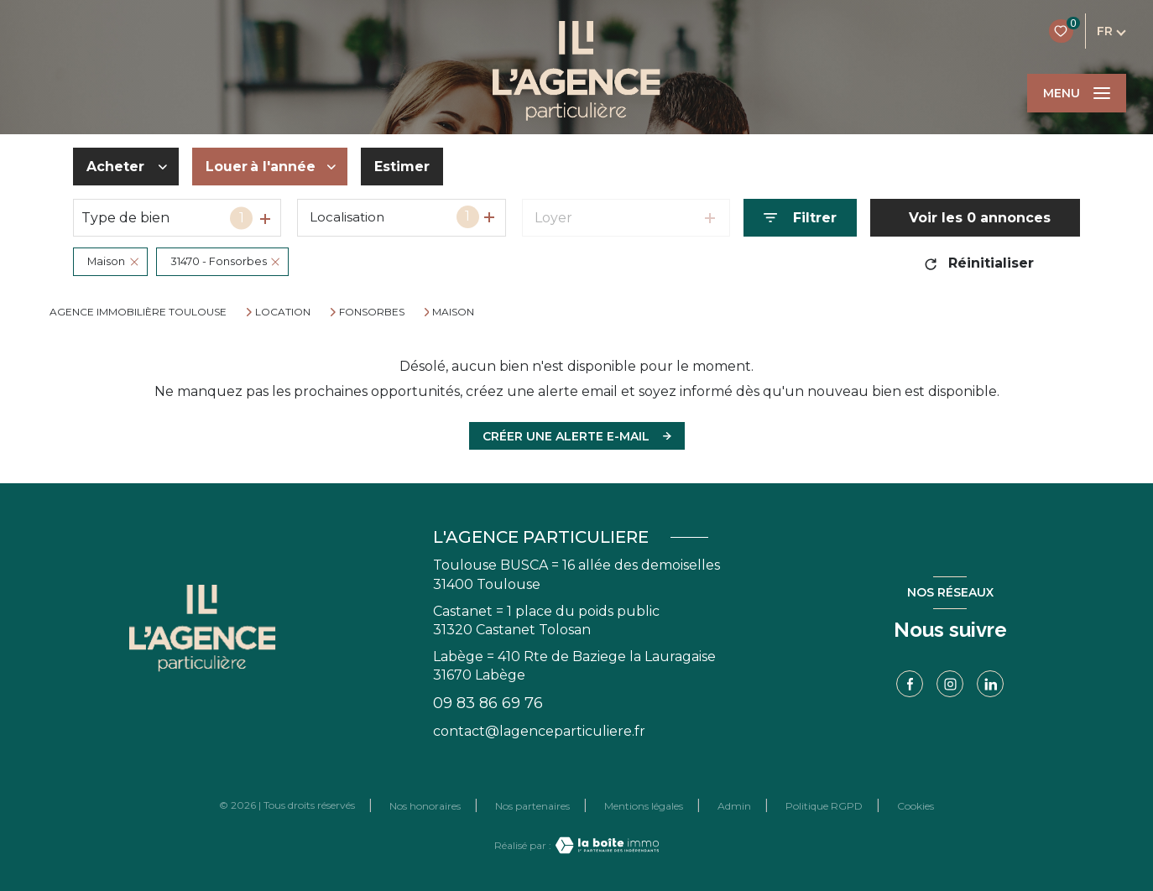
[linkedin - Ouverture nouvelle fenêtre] (990, 683)
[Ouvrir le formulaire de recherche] (800, 218)
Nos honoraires (425, 806)
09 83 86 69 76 (488, 703)
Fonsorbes (371, 312)
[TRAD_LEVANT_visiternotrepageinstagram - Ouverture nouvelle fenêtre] (949, 683)
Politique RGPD (824, 806)
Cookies (915, 806)
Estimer (402, 167)
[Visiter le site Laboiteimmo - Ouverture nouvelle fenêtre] (605, 845)
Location (282, 312)
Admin (734, 806)
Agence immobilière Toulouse (138, 311)
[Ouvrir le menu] (1076, 93)
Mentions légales (643, 806)
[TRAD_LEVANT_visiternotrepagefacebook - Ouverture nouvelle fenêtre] (909, 683)
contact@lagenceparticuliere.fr (539, 731)
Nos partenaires (532, 806)
